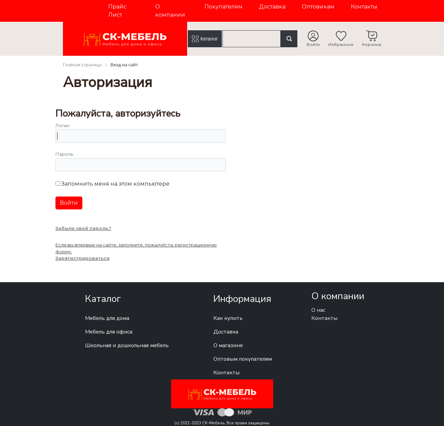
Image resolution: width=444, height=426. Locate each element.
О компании (170, 10)
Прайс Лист (117, 10)
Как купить (228, 318)
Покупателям (223, 6)
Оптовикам (318, 6)
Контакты (364, 6)
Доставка (272, 6)
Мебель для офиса (108, 332)
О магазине (228, 345)
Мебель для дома (107, 318)
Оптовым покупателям (242, 359)
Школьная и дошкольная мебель (127, 345)
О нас (318, 310)
